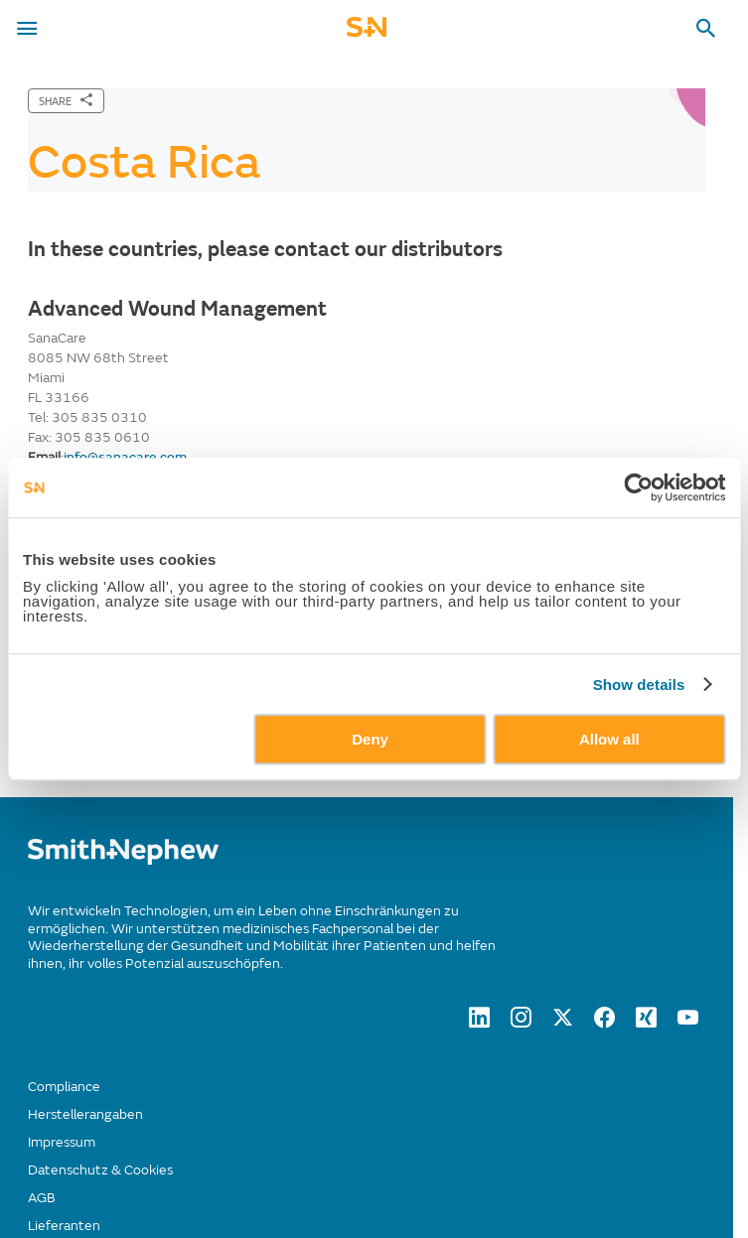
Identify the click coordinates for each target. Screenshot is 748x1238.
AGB (42, 1197)
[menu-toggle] (27, 29)
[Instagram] (521, 1022)
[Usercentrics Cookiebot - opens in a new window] (638, 487)
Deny (370, 739)
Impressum (61, 1142)
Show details (639, 684)
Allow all (609, 739)
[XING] (646, 1022)
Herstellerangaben (85, 1114)
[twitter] (562, 1022)
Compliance (64, 1086)
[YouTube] (687, 1022)
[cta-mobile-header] (366, 33)
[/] (123, 860)
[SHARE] (66, 100)
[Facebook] (604, 1022)
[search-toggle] (706, 29)
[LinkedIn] (479, 1022)
